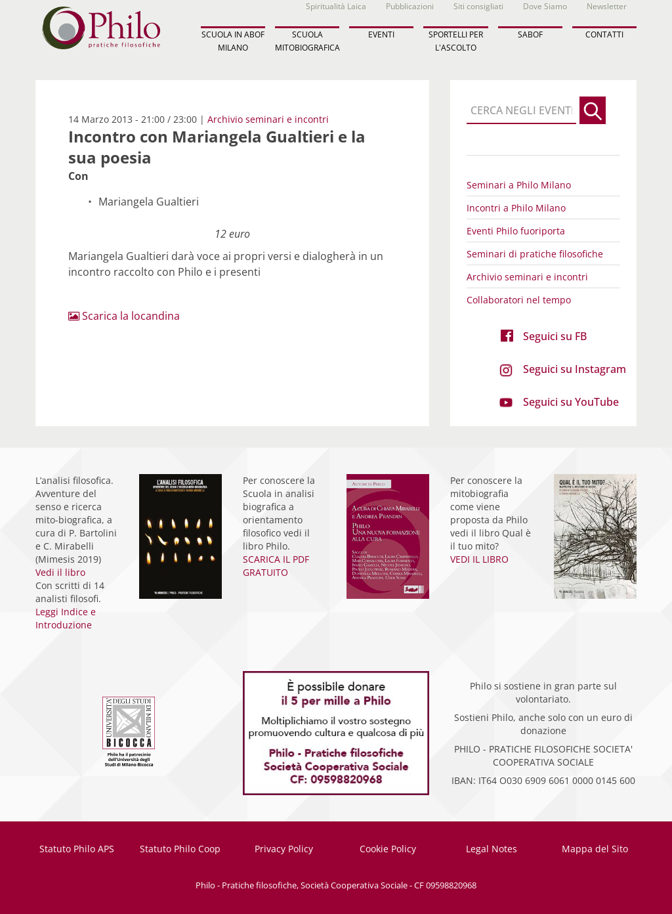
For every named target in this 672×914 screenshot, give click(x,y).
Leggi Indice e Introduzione (65, 618)
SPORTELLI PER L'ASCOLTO (456, 41)
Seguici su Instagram (574, 369)
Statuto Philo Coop (180, 848)
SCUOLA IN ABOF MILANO (232, 41)
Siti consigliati (478, 6)
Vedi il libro (60, 572)
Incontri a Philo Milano (516, 208)
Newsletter (607, 6)
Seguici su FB (555, 336)
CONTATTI (604, 34)
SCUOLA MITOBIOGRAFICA (307, 41)
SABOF (530, 34)
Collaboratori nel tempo (519, 300)
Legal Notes (491, 848)
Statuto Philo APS (76, 848)
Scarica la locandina (124, 316)
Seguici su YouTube (571, 402)
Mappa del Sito (595, 848)
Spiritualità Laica (336, 6)
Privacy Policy (284, 848)
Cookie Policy (388, 848)
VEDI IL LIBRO (479, 559)
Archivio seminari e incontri (268, 119)
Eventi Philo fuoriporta (516, 231)
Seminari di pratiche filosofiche (535, 254)
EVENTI (381, 34)
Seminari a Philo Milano (519, 185)
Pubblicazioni (410, 6)
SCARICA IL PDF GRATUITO (276, 565)
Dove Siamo (545, 6)
